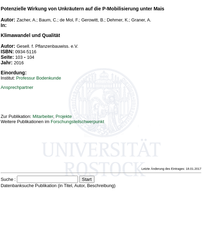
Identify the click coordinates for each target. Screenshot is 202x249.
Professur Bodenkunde (38, 78)
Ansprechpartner (17, 87)
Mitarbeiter (42, 116)
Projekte (63, 116)
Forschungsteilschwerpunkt (77, 121)
